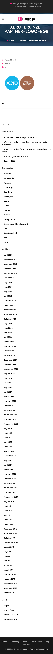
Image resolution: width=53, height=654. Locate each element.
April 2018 (8, 565)
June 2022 (8, 437)
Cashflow (8, 192)
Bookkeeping (9, 178)
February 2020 (10, 474)
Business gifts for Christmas (16, 156)
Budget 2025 (9, 161)
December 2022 (11, 410)
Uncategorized (10, 233)
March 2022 (9, 451)
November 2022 (10, 415)
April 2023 (8, 392)
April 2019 (8, 520)
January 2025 (9, 305)
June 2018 (8, 556)
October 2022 (10, 419)
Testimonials (36, 642)
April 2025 (8, 296)
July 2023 (8, 378)
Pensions (7, 215)
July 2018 (7, 552)
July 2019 (7, 506)
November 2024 (11, 314)
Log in (6, 605)
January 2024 (10, 351)
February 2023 (10, 401)
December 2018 (10, 529)
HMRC (6, 201)
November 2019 (10, 488)
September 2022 (11, 424)
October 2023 (10, 364)
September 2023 (11, 369)
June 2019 (8, 510)
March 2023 (9, 396)
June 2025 (8, 287)
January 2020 (10, 478)
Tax (5, 228)
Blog (47, 642)
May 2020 (8, 460)
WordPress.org (10, 619)
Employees (8, 196)
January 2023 (9, 405)
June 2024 (8, 328)
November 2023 (10, 360)
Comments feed (11, 615)
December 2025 (11, 259)
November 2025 (10, 264)
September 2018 (11, 542)
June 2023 (8, 383)
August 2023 (9, 373)
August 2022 (9, 428)
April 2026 (8, 255)
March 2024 (9, 342)
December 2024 (11, 310)
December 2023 (11, 355)
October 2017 (9, 593)
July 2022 (8, 433)
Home (10, 40)
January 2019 (9, 524)
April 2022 (8, 447)
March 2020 (9, 469)
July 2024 (8, 323)
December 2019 (10, 483)
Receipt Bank (9, 219)
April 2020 (8, 465)
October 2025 (10, 268)
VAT (5, 237)
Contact (26, 644)
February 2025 (10, 300)
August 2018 (9, 547)
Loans (6, 206)
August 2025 (9, 278)
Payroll (7, 210)
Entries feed (9, 610)
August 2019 (9, 501)
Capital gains (9, 187)
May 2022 (8, 442)
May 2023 (8, 387)
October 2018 (9, 538)
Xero (6, 242)
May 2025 (8, 291)
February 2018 (10, 574)
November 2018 (10, 533)
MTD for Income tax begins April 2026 (20, 137)
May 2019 (8, 515)
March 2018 (8, 570)
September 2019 (11, 497)
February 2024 (10, 346)
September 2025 (11, 273)
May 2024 (8, 332)
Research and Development (16, 224)
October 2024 (10, 319)
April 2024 (8, 337)
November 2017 (10, 588)
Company (15, 642)
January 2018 (9, 579)
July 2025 (8, 282)
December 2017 (10, 583)
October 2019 (9, 492)
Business (7, 183)
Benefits (7, 174)
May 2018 (8, 561)
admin (6, 64)
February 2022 (10, 456)
